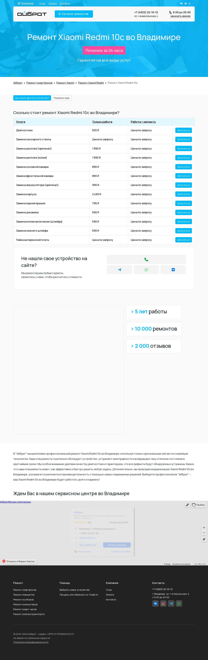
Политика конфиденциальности (30, 642)
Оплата (53, 3)
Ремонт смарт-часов (24, 609)
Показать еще (61, 97)
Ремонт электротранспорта (29, 614)
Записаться (183, 130)
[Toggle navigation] (74, 14)
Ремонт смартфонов (24, 589)
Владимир (25, 3)
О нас (42, 3)
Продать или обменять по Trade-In (79, 594)
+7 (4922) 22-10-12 (146, 12)
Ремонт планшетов (23, 594)
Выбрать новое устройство (75, 589)
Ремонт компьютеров (25, 604)
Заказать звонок (180, 16)
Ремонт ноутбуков (23, 599)
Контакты (65, 3)
